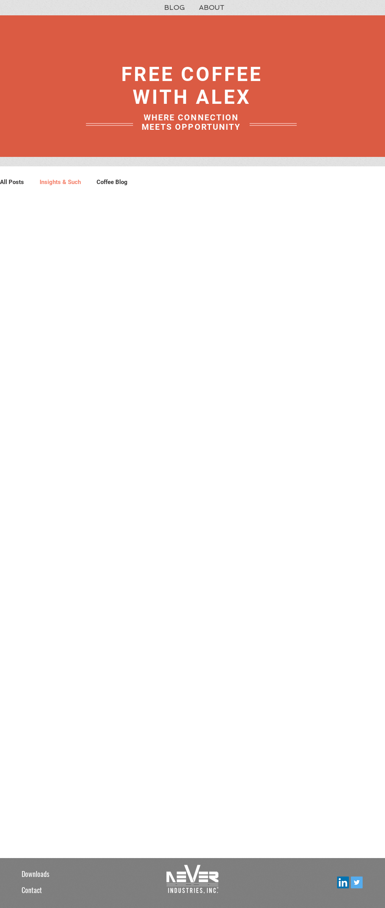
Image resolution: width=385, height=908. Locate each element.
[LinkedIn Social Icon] (343, 882)
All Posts (12, 182)
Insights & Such (60, 182)
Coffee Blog (112, 182)
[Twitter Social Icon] (357, 882)
